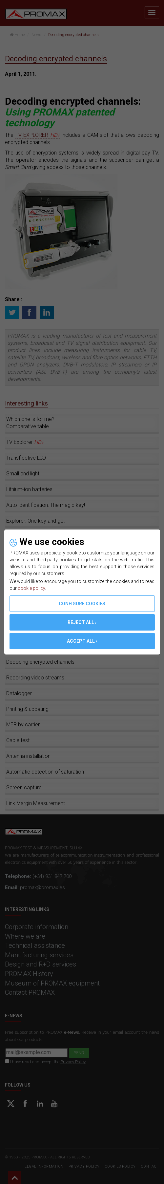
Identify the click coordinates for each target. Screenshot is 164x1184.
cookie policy (31, 588)
